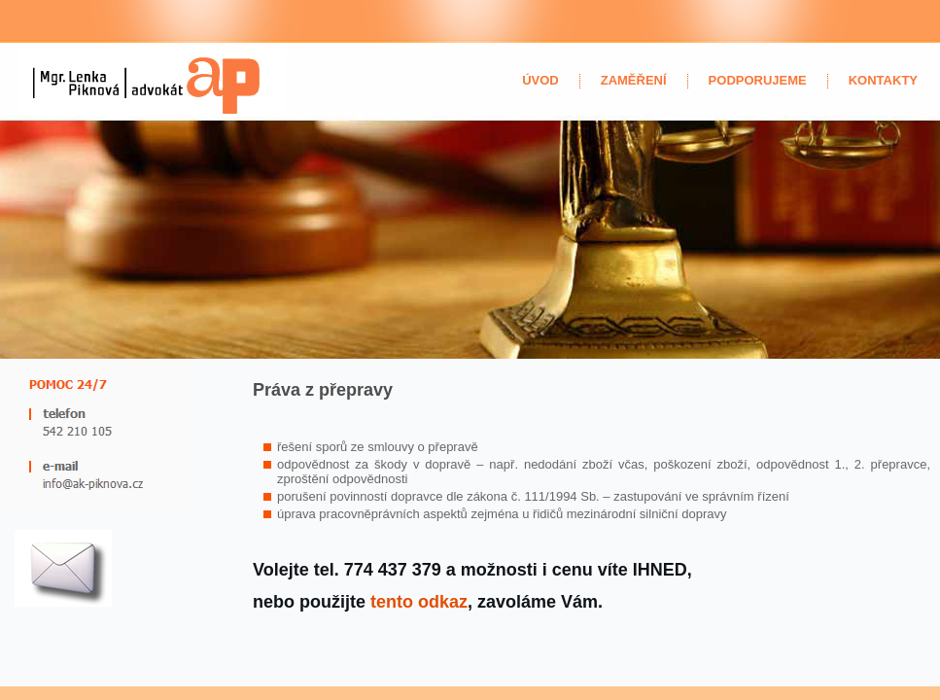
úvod (540, 80)
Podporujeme (758, 80)
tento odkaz (419, 602)
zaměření (634, 80)
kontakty (883, 80)
